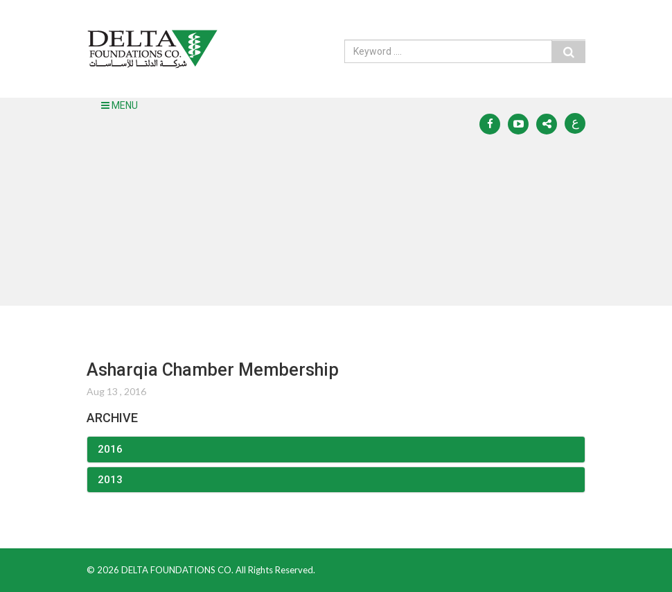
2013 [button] (110, 479)
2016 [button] (110, 449)
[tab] (336, 449)
